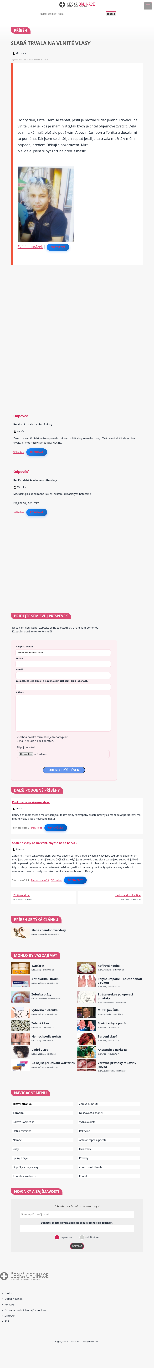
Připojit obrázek (26, 747)
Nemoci (17, 1140)
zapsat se (66, 1237)
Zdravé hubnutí (88, 1104)
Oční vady (85, 1149)
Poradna (18, 1113)
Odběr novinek (13, 1298)
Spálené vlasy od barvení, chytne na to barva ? (44, 843)
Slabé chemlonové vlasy (48, 930)
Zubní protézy (41, 994)
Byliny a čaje (20, 1158)
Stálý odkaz (18, 452)
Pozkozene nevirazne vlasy (31, 802)
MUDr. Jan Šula (108, 1010)
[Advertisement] (78, 85)
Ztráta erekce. (21, 895)
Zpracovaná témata (91, 1167)
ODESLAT (77, 1246)
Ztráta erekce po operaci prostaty (115, 996)
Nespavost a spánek (91, 1113)
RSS (7, 1321)
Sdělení (19, 692)
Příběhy (83, 1158)
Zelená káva (40, 1023)
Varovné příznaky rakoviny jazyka (117, 1064)
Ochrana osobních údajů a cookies (25, 1310)
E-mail (19, 669)
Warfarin (37, 966)
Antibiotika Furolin (45, 979)
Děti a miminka (22, 1131)
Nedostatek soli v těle (128, 895)
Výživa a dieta (87, 1122)
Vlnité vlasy (39, 1050)
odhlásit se (91, 1237)
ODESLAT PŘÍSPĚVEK (64, 770)
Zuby (16, 1149)
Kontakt (84, 1176)
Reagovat (36, 452)
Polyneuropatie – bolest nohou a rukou (120, 981)
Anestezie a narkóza (112, 1050)
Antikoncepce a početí (92, 1140)
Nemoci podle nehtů (46, 1036)
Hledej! (111, 13)
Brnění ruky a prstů (112, 1023)
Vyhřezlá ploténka (44, 1010)
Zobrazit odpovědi (40, 880)
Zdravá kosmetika (23, 1122)
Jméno (19, 658)
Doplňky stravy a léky (25, 1167)
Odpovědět (58, 247)
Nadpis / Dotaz (24, 646)
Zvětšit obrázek (30, 246)
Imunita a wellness (24, 1176)
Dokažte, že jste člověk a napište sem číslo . (51, 680)
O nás (8, 1293)
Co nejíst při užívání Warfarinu (53, 1063)
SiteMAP (10, 1316)
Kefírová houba (109, 966)
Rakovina (84, 1131)
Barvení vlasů (107, 1036)
